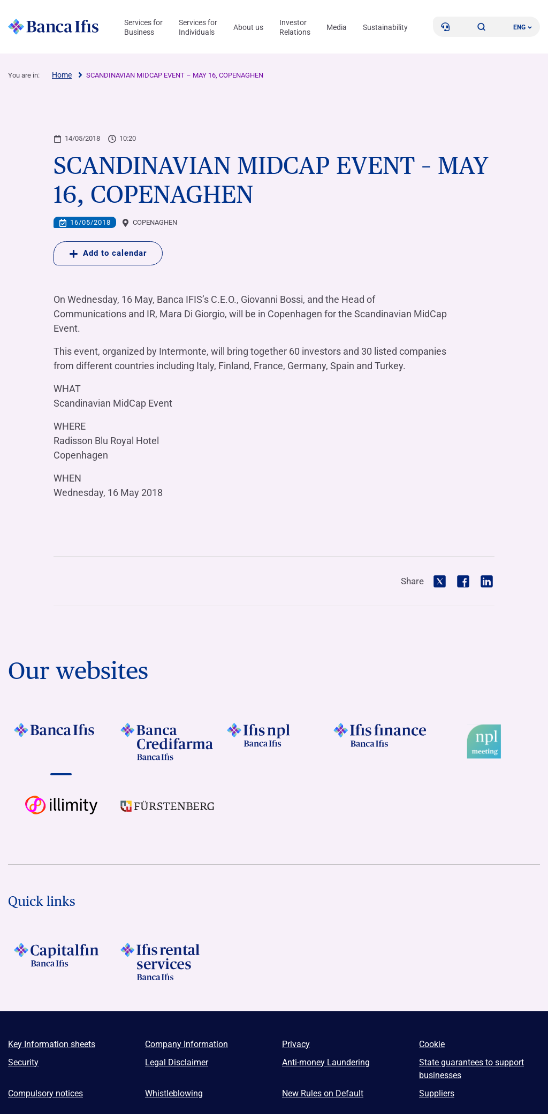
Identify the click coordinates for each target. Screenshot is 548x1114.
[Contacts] (445, 26)
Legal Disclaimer (176, 1062)
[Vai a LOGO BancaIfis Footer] (61, 742)
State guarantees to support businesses (471, 1068)
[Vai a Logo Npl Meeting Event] (486, 742)
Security (23, 1062)
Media (336, 27)
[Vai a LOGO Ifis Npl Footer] (274, 742)
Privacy (296, 1044)
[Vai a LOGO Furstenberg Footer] (168, 814)
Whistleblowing (174, 1093)
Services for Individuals (198, 27)
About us (248, 27)
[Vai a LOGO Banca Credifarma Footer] (168, 742)
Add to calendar (108, 253)
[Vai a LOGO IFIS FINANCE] (380, 742)
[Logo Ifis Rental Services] (168, 961)
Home (62, 75)
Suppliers (436, 1093)
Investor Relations (294, 27)
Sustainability (385, 27)
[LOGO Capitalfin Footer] (61, 961)
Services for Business (143, 27)
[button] (481, 26)
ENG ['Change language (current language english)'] (522, 27)
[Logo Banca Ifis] (53, 26)
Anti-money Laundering (326, 1062)
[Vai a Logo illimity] (61, 814)
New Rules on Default (322, 1093)
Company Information (186, 1044)
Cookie (432, 1044)
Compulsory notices (45, 1093)
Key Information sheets (51, 1044)
